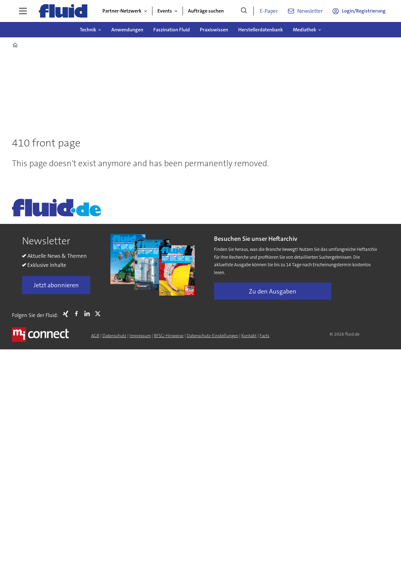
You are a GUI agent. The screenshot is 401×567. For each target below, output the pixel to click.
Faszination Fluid (171, 29)
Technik (88, 29)
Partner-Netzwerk (121, 11)
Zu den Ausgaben (272, 291)
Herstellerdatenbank (260, 29)
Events (164, 11)
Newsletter (310, 11)
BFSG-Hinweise (169, 335)
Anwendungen (127, 29)
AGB (95, 335)
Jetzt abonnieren (56, 285)
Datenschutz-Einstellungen (212, 335)
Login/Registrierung (364, 11)
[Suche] (244, 11)
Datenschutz (114, 335)
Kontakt (248, 335)
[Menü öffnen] (23, 11)
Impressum (140, 335)
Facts (264, 335)
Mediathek (304, 29)
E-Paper (269, 11)
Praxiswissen (214, 29)
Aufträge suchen (206, 11)
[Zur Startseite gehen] (63, 11)
